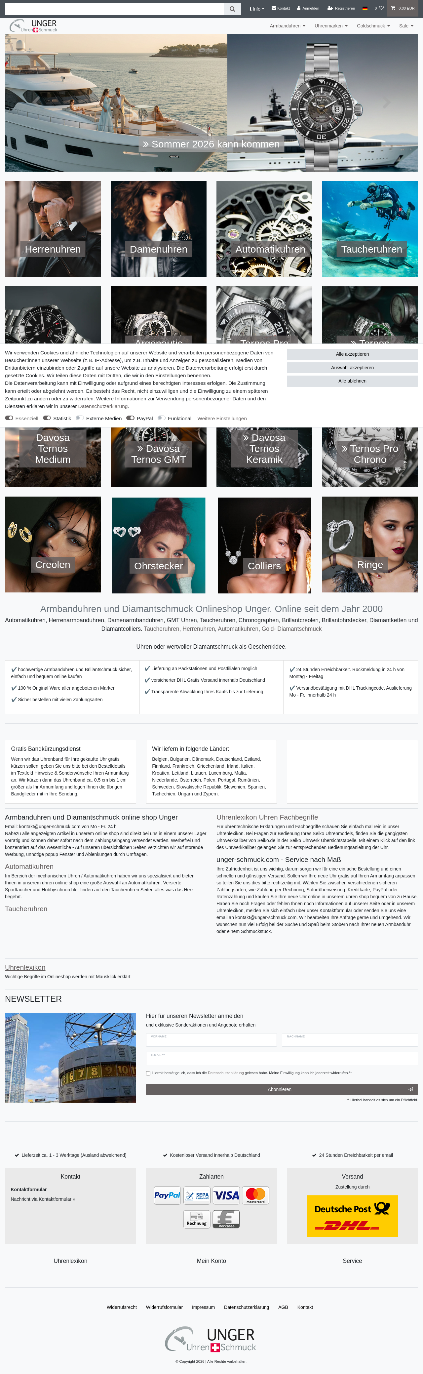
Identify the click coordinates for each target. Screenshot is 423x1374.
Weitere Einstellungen (222, 418)
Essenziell (27, 418)
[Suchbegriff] (114, 9)
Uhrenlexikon (70, 1261)
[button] (36, 103)
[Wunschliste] (379, 8)
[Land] (365, 8)
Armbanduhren (285, 25)
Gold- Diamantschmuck (292, 629)
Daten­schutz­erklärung (103, 406)
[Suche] (232, 9)
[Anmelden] (308, 8)
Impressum (203, 1307)
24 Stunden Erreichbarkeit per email (356, 1155)
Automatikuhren (238, 629)
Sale (403, 25)
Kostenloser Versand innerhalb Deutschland (215, 1155)
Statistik (62, 418)
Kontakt (281, 8)
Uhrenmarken (329, 25)
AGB (283, 1307)
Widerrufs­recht (122, 1307)
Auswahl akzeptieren (352, 367)
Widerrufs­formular (164, 1307)
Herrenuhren (198, 629)
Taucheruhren (161, 629)
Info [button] (255, 9)
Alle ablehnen (352, 381)
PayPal (145, 418)
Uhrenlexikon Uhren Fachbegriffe (267, 817)
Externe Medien (104, 418)
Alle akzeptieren (352, 354)
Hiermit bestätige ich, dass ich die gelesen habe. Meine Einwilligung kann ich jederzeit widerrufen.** (252, 1073)
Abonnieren (340, 1090)
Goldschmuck (371, 25)
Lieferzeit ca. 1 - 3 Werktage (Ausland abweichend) (73, 1155)
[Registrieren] (341, 8)
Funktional (179, 418)
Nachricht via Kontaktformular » (43, 1199)
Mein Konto (211, 1261)
